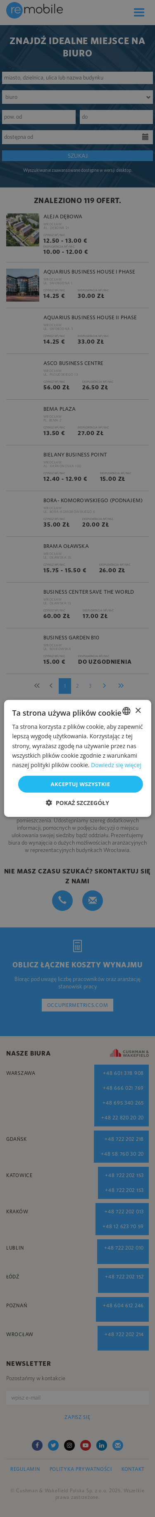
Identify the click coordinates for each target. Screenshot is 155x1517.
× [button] (138, 710)
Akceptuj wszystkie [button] (80, 784)
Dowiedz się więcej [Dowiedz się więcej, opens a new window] (116, 765)
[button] (77, 803)
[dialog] (77, 758)
